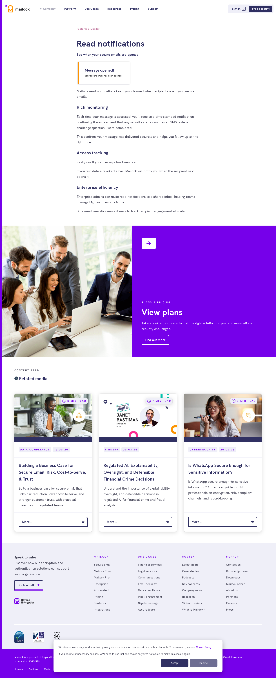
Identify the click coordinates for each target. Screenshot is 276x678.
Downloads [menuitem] (233, 577)
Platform (70, 9)
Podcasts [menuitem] (188, 577)
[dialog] (138, 656)
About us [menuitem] (232, 590)
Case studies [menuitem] (190, 571)
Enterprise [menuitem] (101, 584)
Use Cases (92, 9)
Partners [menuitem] (232, 597)
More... (27, 522)
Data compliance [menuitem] (149, 590)
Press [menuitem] (230, 609)
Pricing (134, 9)
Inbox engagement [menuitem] (150, 597)
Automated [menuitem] (101, 590)
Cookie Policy (204, 647)
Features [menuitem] (100, 603)
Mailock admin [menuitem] (235, 584)
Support (153, 9)
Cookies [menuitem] (33, 669)
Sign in (239, 9)
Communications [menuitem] (149, 577)
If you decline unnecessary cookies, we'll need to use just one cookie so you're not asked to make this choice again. (125, 654)
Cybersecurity (203, 449)
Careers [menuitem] (231, 603)
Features (82, 28)
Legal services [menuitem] (147, 571)
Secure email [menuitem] (102, 565)
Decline (203, 663)
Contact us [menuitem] (233, 565)
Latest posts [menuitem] (190, 565)
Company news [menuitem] (192, 590)
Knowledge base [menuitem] (237, 571)
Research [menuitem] (188, 597)
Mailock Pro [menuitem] (102, 577)
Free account (261, 9)
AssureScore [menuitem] (146, 609)
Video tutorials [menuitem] (192, 603)
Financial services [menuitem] (150, 565)
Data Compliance (35, 449)
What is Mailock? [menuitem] (193, 609)
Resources (114, 9)
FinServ (112, 449)
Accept (175, 663)
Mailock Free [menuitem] (102, 571)
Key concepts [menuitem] (191, 584)
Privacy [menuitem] (18, 669)
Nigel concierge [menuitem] (148, 603)
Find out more (155, 340)
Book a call (26, 585)
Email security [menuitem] (147, 584)
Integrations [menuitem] (102, 609)
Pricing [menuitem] (98, 597)
